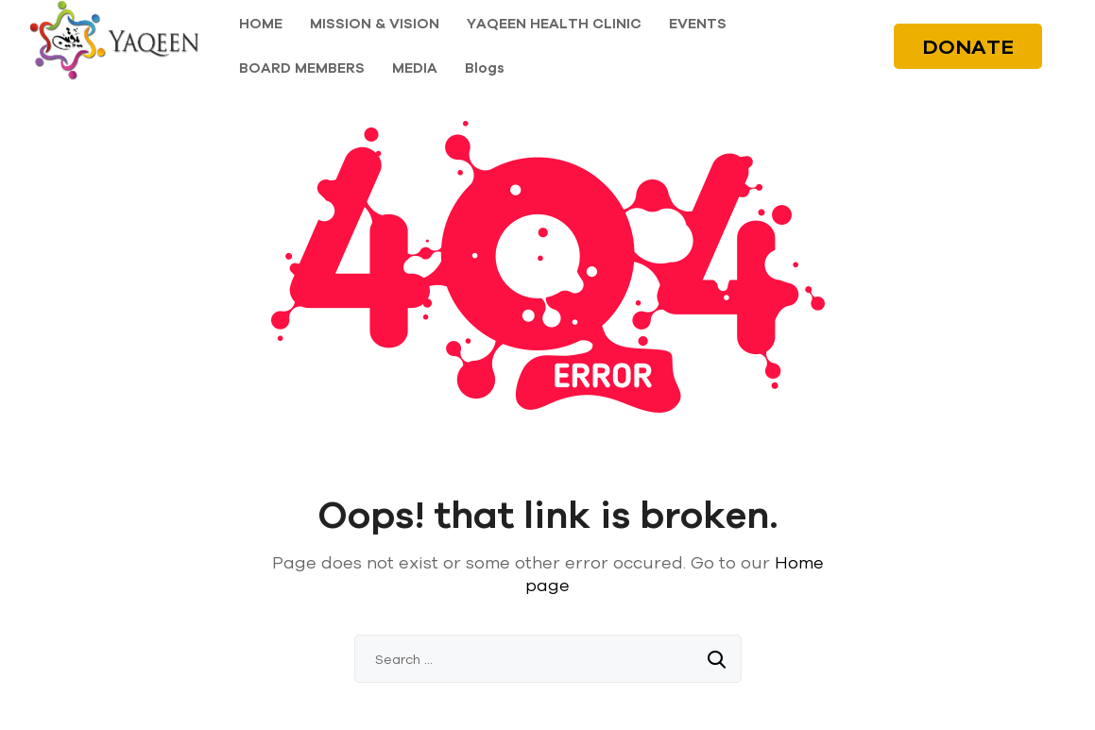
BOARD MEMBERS (302, 67)
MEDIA (414, 67)
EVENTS (698, 23)
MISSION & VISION (374, 23)
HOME (260, 23)
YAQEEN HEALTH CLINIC (554, 23)
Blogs (485, 67)
